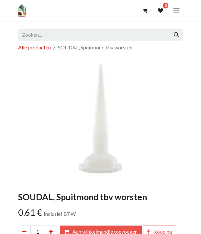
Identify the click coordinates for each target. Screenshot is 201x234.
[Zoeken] (176, 35)
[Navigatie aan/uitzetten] (176, 10)
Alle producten (34, 47)
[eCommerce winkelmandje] (145, 10)
